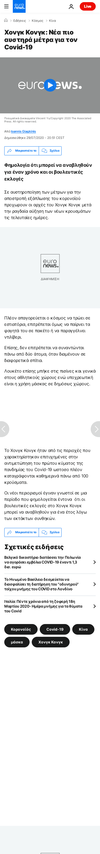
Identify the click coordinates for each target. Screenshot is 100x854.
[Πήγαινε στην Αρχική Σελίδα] (19, 6)
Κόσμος (37, 20)
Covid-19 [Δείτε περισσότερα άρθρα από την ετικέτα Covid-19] (54, 629)
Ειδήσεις (19, 20)
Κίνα (52, 20)
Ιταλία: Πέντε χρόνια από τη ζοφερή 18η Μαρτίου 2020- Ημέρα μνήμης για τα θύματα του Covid (43, 606)
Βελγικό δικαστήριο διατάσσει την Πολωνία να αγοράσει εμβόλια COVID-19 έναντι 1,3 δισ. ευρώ (42, 562)
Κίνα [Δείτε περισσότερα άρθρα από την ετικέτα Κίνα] (83, 629)
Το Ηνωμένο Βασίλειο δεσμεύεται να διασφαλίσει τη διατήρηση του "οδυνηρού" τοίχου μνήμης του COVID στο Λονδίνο (41, 584)
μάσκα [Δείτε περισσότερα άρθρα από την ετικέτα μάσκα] (17, 641)
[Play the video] (50, 85)
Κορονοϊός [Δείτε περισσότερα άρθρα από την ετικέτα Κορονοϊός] (21, 629)
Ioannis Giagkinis (23, 131)
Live (87, 6)
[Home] (5, 20)
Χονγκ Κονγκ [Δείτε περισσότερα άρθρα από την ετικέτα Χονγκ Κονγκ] (50, 641)
